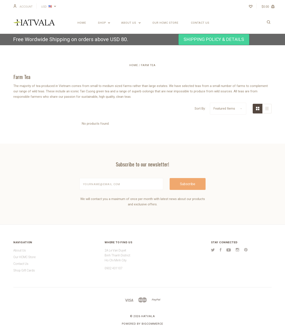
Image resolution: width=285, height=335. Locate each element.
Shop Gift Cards (24, 270)
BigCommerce (152, 323)
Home (81, 22)
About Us (131, 22)
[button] (213, 39)
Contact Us (200, 22)
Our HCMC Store (165, 22)
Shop (104, 22)
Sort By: (200, 108)
